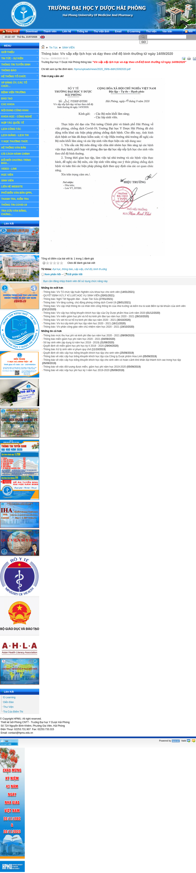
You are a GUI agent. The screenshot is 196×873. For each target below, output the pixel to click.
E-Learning (9, 697)
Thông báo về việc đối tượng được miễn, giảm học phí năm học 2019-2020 (84, 366)
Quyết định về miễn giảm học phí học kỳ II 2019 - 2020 (73, 345)
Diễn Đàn (8, 702)
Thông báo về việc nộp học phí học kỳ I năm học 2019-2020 (76, 370)
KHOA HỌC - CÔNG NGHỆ (19, 116)
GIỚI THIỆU (19, 52)
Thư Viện (8, 706)
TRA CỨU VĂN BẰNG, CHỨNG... (19, 212)
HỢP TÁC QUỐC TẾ (19, 122)
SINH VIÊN (19, 180)
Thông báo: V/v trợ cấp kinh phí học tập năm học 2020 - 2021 (77, 323)
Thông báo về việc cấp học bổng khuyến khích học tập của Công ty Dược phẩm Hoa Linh (92, 356)
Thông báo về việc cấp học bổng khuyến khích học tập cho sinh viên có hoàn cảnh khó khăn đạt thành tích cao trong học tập (112, 359)
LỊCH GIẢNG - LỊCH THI (19, 135)
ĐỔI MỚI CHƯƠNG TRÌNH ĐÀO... (16, 162)
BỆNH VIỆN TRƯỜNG (19, 92)
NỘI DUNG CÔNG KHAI (14, 110)
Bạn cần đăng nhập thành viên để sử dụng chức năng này (75, 281)
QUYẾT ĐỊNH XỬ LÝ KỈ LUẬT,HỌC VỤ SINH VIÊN (71, 295)
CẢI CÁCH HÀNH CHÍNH (15, 153)
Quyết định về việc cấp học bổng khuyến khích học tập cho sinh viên (81, 352)
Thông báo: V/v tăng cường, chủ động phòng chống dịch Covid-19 (79, 302)
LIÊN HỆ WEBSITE (12, 186)
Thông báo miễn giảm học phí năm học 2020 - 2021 (71, 339)
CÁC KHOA (19, 104)
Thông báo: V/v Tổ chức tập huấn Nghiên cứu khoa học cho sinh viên (81, 292)
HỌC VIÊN (19, 174)
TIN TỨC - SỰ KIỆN (19, 58)
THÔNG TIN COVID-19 (14, 204)
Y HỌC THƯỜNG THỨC (14, 141)
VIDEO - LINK (19, 168)
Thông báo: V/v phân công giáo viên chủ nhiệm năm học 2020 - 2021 (81, 326)
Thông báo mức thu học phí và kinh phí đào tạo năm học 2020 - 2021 (81, 335)
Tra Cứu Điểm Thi (13, 711)
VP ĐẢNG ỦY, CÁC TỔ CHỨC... (19, 84)
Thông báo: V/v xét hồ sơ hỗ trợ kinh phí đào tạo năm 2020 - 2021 (79, 319)
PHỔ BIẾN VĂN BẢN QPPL (16, 192)
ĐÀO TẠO (19, 98)
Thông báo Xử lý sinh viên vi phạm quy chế (67, 349)
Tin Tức (53, 47)
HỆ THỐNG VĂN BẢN (19, 147)
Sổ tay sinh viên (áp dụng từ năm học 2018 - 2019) (71, 342)
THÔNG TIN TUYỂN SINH (19, 64)
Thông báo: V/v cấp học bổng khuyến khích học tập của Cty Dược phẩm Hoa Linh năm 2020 (94, 312)
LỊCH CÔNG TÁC (19, 128)
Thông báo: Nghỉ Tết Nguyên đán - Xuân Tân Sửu (70, 299)
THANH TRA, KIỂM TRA (15, 199)
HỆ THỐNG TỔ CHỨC (19, 76)
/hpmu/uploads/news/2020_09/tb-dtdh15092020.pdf (102, 69)
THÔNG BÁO (19, 70)
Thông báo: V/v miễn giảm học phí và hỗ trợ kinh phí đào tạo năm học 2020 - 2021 (88, 316)
